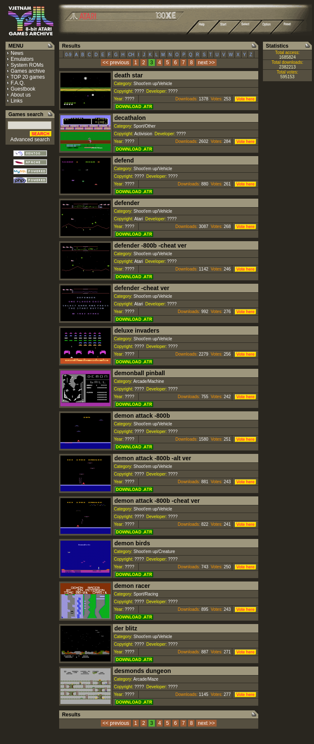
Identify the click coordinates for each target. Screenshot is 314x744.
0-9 (68, 54)
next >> (206, 63)
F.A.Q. (18, 83)
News (17, 53)
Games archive (28, 71)
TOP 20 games (28, 77)
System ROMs (27, 65)
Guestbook (23, 89)
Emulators (22, 59)
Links (17, 101)
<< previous (116, 63)
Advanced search (30, 140)
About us (21, 95)
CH (131, 54)
